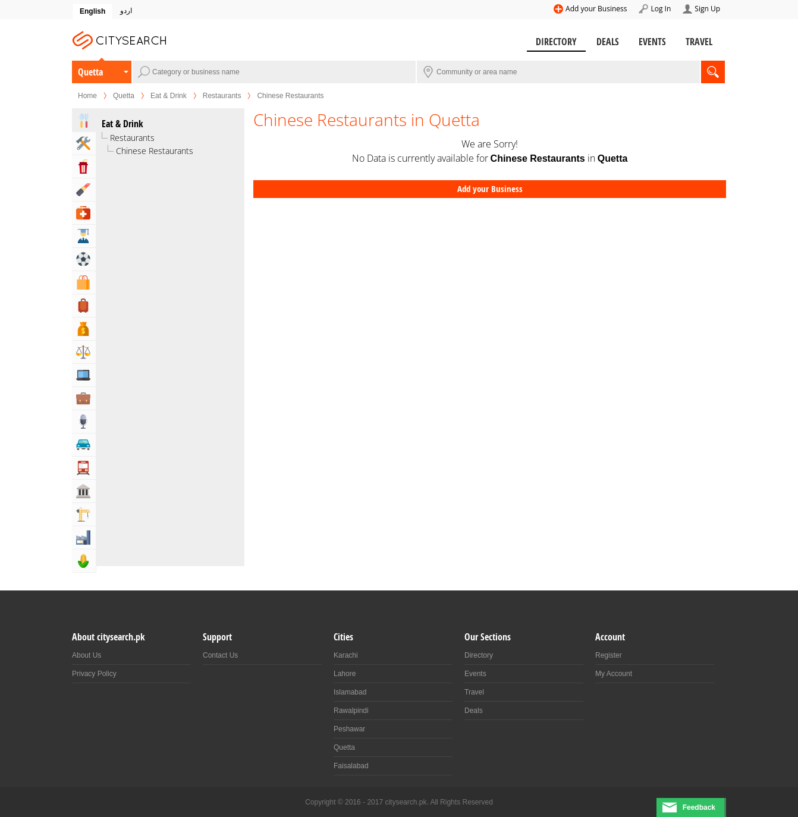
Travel (699, 41)
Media (84, 421)
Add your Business (596, 9)
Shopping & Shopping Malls (84, 282)
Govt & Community (84, 491)
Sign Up (707, 9)
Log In (661, 9)
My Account (613, 674)
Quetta (90, 71)
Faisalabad (351, 766)
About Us (86, 655)
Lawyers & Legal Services (84, 352)
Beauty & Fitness (84, 189)
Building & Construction (84, 514)
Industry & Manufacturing (84, 537)
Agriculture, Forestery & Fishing (84, 560)
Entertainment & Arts (84, 166)
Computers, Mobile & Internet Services (84, 375)
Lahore (345, 674)
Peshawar (349, 729)
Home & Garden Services (84, 143)
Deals (607, 41)
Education (84, 236)
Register (608, 655)
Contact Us (220, 655)
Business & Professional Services (84, 398)
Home (87, 96)
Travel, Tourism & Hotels (84, 305)
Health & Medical (84, 213)
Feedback (699, 807)
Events (652, 41)
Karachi (346, 655)
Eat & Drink (168, 96)
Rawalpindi (351, 710)
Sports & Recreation (84, 259)
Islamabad (350, 692)
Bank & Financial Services (84, 329)
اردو (126, 11)
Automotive (84, 444)
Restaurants (222, 96)
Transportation (84, 468)
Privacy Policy (94, 674)
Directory (556, 41)
